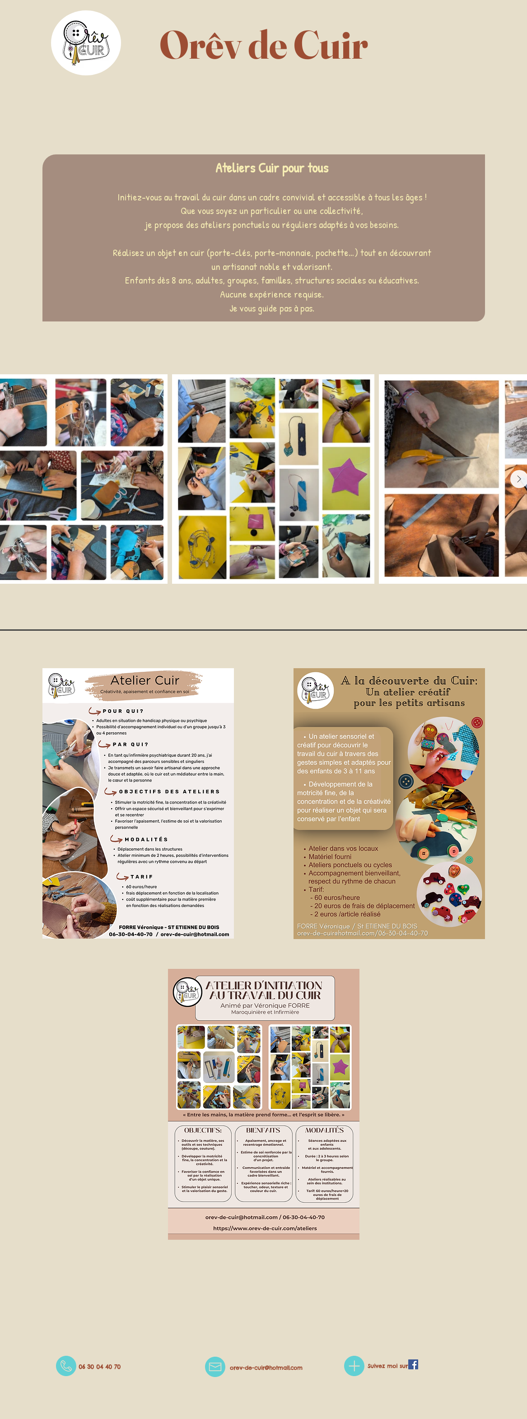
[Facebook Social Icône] (413, 1364)
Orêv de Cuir (263, 44)
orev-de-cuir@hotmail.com (266, 1367)
